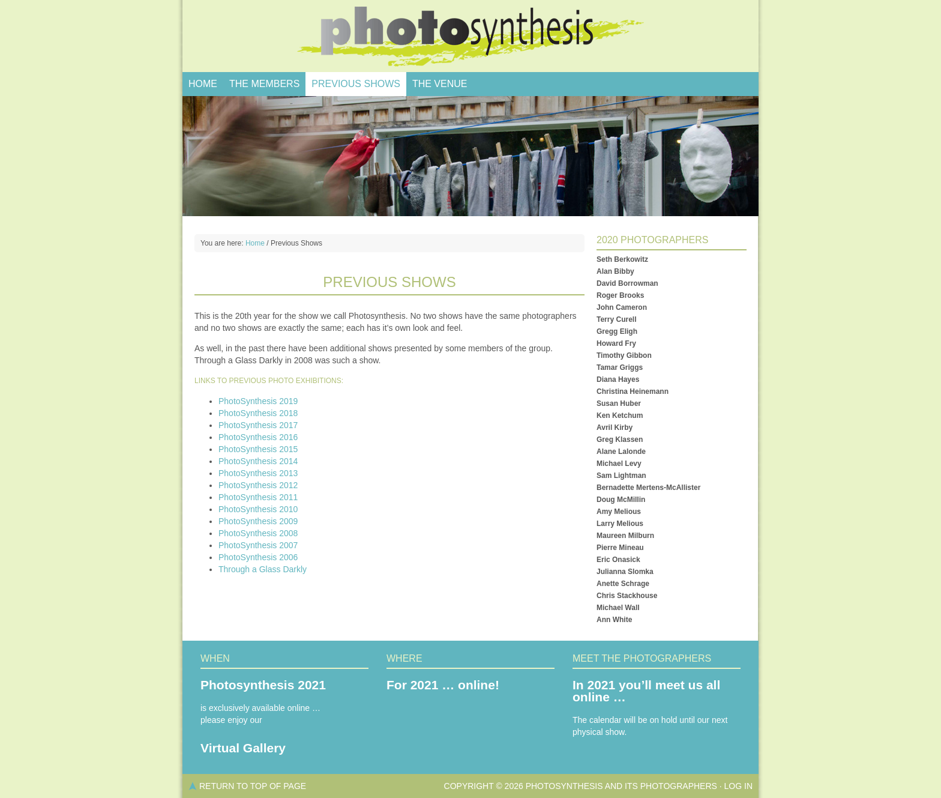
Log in (738, 786)
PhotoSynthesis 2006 (258, 557)
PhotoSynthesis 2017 (258, 425)
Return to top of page (252, 786)
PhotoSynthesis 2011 (258, 497)
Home (202, 84)
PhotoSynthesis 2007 (258, 545)
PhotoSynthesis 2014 (258, 461)
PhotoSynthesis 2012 (258, 485)
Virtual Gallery (243, 748)
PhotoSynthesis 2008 (258, 533)
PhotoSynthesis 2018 (258, 413)
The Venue (439, 84)
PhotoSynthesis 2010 (258, 509)
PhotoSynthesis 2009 (258, 521)
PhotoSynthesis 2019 (258, 401)
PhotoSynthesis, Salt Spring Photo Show (470, 36)
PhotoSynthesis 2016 (258, 437)
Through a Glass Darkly (262, 569)
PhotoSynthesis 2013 (258, 473)
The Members (264, 84)
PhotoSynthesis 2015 (258, 449)
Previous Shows (355, 84)
